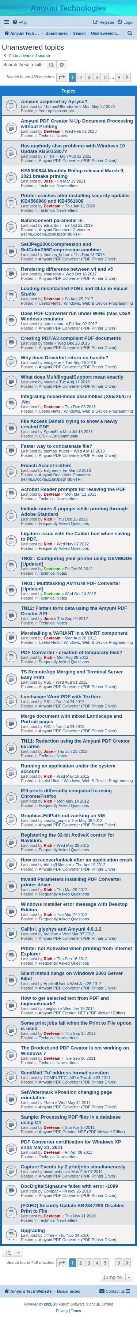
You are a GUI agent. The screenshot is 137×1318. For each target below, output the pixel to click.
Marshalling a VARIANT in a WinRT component (74, 633)
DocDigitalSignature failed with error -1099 (69, 1186)
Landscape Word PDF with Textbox (61, 696)
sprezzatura (53, 324)
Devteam (51, 131)
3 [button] (89, 77)
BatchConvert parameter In (52, 220)
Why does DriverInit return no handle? (65, 357)
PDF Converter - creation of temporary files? (71, 652)
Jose (48, 181)
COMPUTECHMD (59, 1077)
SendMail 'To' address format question (65, 1072)
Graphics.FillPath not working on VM (63, 815)
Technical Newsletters (58, 185)
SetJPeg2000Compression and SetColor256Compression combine (61, 246)
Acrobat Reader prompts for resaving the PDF (73, 489)
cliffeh (48, 1235)
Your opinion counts (56, 111)
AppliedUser (54, 983)
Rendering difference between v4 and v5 (67, 269)
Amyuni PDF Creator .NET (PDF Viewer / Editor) (82, 1013)
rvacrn (49, 382)
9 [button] (118, 77)
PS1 (47, 682)
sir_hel (49, 156)
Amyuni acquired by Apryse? (54, 101)
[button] (61, 77)
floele (48, 343)
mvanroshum (55, 1171)
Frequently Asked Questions (64, 523)
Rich (47, 519)
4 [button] (97, 77)
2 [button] (80, 77)
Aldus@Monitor (57, 865)
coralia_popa (54, 820)
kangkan (51, 1008)
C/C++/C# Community (58, 436)
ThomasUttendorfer (60, 106)
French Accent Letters (46, 465)
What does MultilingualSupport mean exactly (72, 377)
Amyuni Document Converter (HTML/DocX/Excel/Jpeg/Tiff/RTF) (55, 232)
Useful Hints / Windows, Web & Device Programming (86, 303)
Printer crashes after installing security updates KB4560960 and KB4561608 (75, 198)
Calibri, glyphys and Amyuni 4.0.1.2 (61, 929)
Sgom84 (50, 431)
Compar (50, 1191)
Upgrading (33, 1230)
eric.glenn (52, 362)
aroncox (50, 934)
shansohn (52, 274)
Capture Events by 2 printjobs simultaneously (73, 1166)
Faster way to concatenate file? (56, 446)
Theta (48, 1102)
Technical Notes (53, 136)
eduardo (50, 225)
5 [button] (105, 77)
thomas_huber (56, 254)
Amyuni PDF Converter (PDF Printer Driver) (78, 160)
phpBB (49, 1304)
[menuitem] (19, 22)
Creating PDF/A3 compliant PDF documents (71, 338)
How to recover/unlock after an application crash (76, 860)
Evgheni (50, 470)
